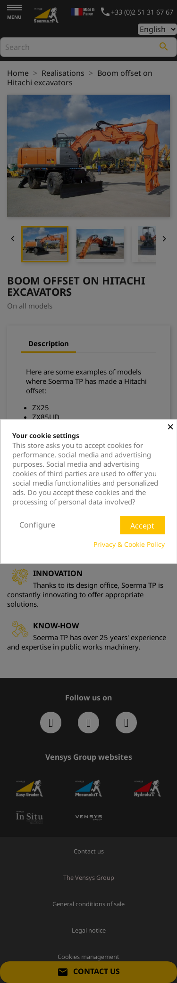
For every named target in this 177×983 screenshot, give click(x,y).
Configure (37, 525)
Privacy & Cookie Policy (129, 544)
